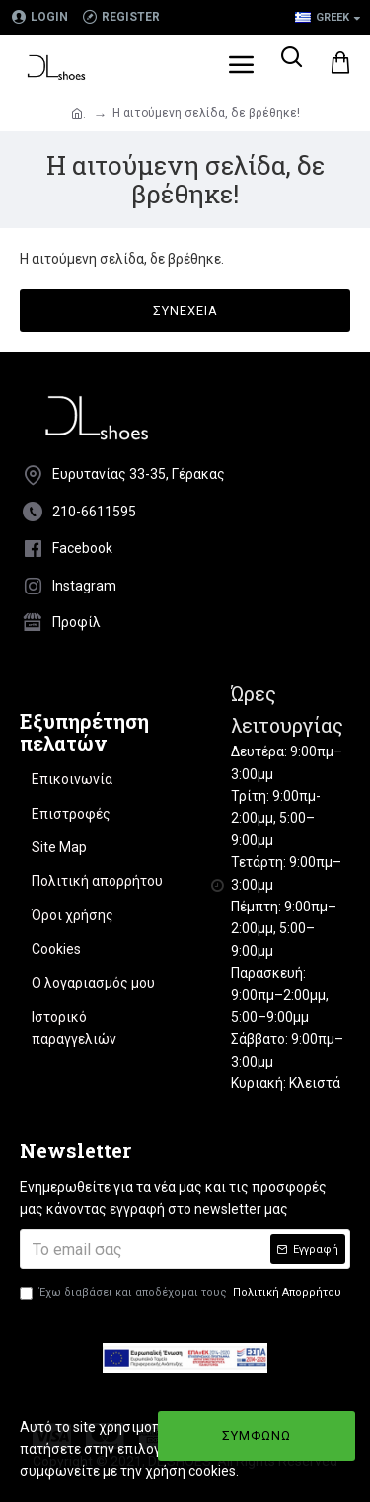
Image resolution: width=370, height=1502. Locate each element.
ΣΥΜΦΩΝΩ (256, 1435)
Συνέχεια (185, 310)
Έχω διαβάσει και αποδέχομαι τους (182, 1293)
